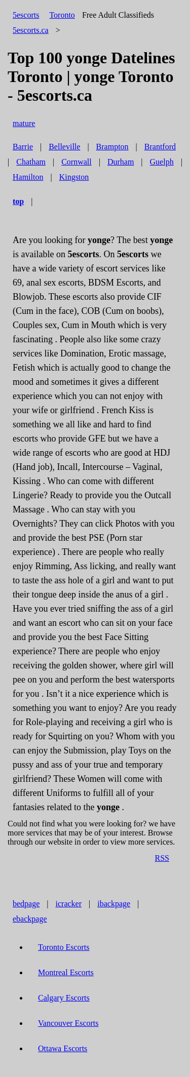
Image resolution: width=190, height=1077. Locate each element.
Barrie (23, 146)
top (18, 201)
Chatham (31, 161)
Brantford (160, 146)
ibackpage (113, 903)
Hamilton (28, 177)
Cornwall (76, 161)
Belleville (64, 146)
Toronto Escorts (64, 947)
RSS (162, 858)
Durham (120, 161)
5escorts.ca (31, 30)
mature (24, 123)
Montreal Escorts (66, 972)
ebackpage (30, 918)
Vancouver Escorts (68, 1023)
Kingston (74, 177)
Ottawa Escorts (62, 1048)
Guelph (162, 161)
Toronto (61, 15)
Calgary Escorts (64, 997)
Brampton (112, 146)
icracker (69, 903)
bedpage (26, 903)
